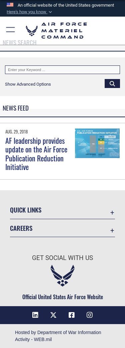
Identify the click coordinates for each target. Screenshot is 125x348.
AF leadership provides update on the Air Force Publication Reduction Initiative (36, 153)
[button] (30, 12)
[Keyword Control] (62, 69)
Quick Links (25, 210)
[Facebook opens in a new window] (72, 315)
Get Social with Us (62, 258)
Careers (21, 228)
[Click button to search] (112, 83)
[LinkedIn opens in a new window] (35, 315)
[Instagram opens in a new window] (90, 315)
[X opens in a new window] (53, 315)
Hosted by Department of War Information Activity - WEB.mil (58, 336)
